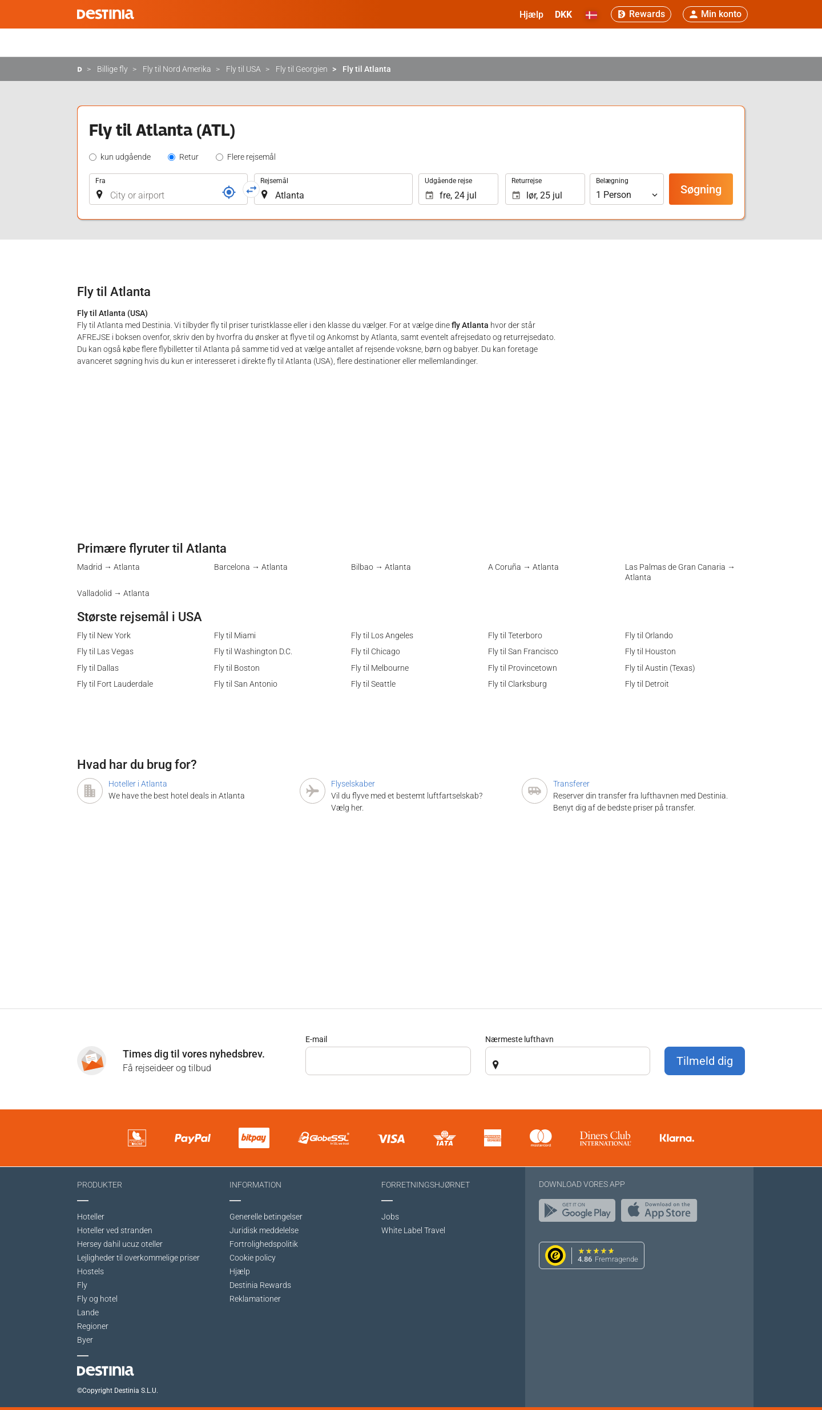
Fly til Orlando (649, 635)
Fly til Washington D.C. (253, 651)
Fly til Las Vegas (105, 651)
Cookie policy (252, 1257)
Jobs (390, 1216)
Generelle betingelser (266, 1216)
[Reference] (228, 192)
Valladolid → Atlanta (113, 593)
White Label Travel (413, 1230)
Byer (85, 1339)
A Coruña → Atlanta (523, 567)
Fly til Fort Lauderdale (115, 683)
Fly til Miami (235, 635)
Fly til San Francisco (523, 651)
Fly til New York (104, 635)
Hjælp (239, 1271)
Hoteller (90, 1216)
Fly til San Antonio (245, 683)
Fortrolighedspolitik (263, 1244)
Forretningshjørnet (425, 1184)
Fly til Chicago (375, 651)
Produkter (99, 1184)
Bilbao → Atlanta (381, 567)
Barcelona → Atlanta (251, 567)
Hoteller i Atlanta (137, 783)
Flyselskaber (353, 783)
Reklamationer (255, 1298)
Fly (82, 1285)
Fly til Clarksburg (517, 683)
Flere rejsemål (251, 156)
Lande (88, 1312)
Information (255, 1184)
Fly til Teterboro (515, 635)
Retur (189, 156)
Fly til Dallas (98, 667)
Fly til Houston (650, 651)
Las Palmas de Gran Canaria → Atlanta (680, 572)
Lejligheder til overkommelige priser (138, 1257)
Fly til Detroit (647, 683)
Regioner (92, 1326)
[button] (563, 14)
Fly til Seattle (373, 683)
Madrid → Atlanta (108, 567)
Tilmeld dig (704, 1061)
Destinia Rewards (260, 1285)
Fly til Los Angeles (382, 635)
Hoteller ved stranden (114, 1230)
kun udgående (125, 156)
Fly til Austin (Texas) (660, 667)
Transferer (571, 783)
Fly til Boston (237, 667)
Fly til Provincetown (522, 667)
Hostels (90, 1271)
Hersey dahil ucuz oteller (120, 1244)
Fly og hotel (97, 1298)
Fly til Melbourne (380, 667)
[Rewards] (641, 14)
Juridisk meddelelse (264, 1230)
